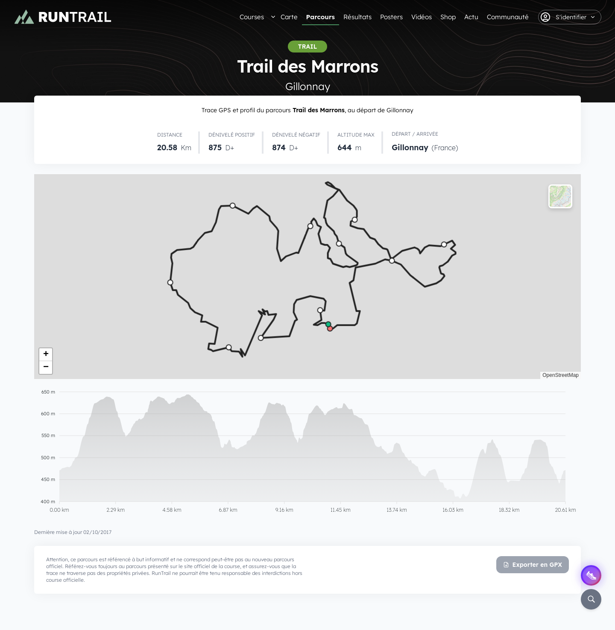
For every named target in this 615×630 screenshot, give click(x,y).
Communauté (508, 17)
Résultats (357, 17)
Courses (252, 17)
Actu (471, 17)
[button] (45, 354)
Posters (391, 17)
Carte (289, 17)
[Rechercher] (591, 599)
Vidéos (421, 17)
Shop (448, 17)
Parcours (320, 17)
